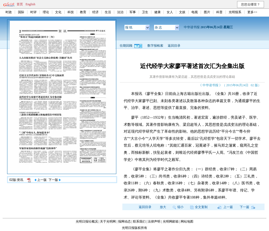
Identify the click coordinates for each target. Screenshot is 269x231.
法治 (120, 12)
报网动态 (124, 221)
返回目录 (174, 45)
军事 (132, 12)
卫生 (145, 12)
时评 (33, 12)
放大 (163, 207)
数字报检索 (155, 45)
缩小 (178, 207)
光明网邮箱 (171, 221)
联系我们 (139, 221)
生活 (108, 12)
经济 (95, 12)
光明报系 (235, 12)
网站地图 (187, 221)
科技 (71, 12)
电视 (194, 12)
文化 (58, 12)
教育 (83, 12)
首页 (20, 4)
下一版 (55, 180)
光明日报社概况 (87, 221)
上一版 (41, 180)
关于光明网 (108, 221)
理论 (46, 12)
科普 (219, 12)
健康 (157, 12)
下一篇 (247, 207)
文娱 (182, 12)
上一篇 (225, 207)
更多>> (252, 12)
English (30, 4)
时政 (9, 12)
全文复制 (199, 207)
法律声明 (154, 221)
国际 (21, 12)
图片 (207, 12)
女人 (170, 12)
